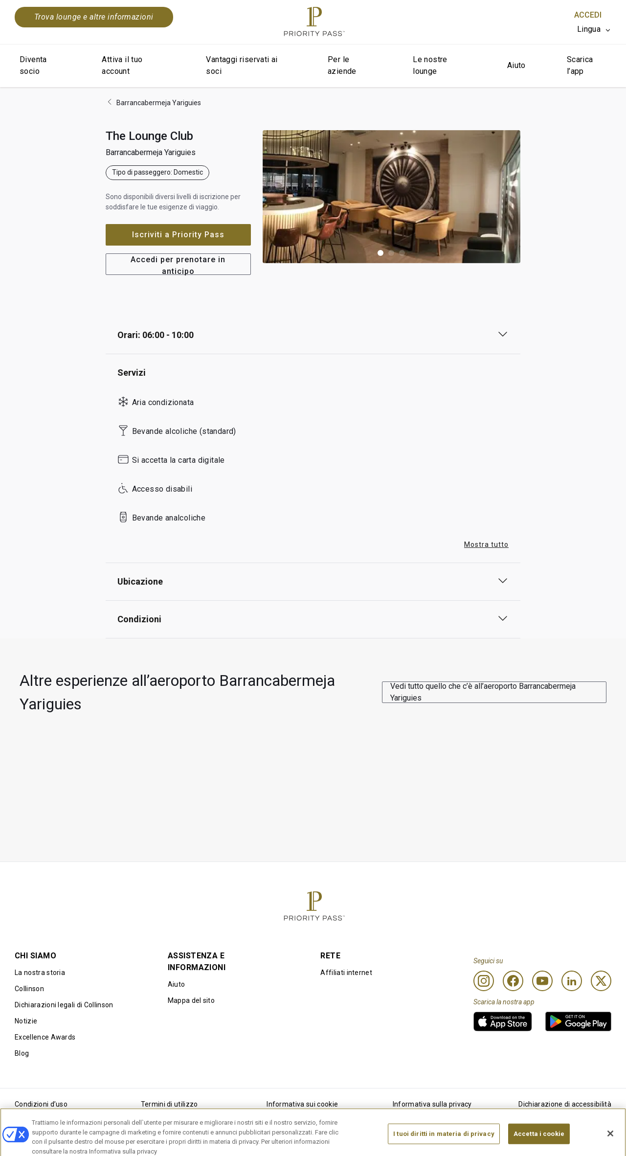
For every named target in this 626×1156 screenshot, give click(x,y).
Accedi (588, 15)
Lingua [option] (589, 29)
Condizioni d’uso (41, 1104)
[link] (502, 1021)
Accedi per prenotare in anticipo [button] (178, 265)
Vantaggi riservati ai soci (241, 65)
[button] (380, 253)
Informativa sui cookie (302, 1104)
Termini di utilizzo (169, 1104)
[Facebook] (513, 981)
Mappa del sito (191, 1000)
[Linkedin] (571, 981)
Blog (22, 1053)
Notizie (26, 1021)
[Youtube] (542, 981)
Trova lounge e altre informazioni (94, 17)
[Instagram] (483, 981)
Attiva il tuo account (122, 65)
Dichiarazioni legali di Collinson (64, 1005)
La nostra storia (40, 972)
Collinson (29, 989)
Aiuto (516, 65)
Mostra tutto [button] (486, 544)
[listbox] (594, 29)
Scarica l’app (580, 65)
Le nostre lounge (430, 65)
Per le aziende (342, 65)
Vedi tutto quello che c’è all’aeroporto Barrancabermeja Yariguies (483, 692)
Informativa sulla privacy (432, 1104)
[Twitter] (601, 981)
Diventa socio (33, 65)
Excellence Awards (45, 1037)
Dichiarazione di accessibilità (564, 1104)
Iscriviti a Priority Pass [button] (178, 234)
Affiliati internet (346, 972)
